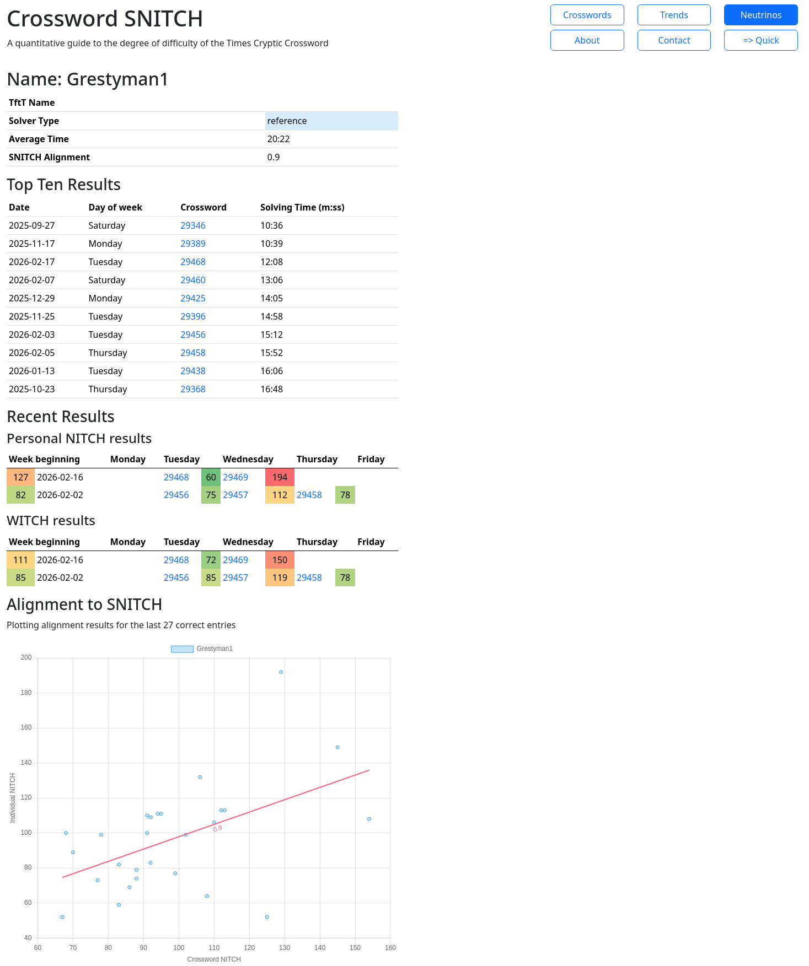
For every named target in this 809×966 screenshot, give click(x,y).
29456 (193, 334)
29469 (235, 477)
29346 (193, 225)
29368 (193, 389)
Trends (674, 15)
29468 (193, 262)
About (587, 40)
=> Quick (761, 40)
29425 (193, 298)
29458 (193, 353)
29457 (235, 495)
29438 (193, 371)
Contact (674, 40)
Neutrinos (761, 15)
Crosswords (587, 15)
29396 (193, 316)
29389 (193, 244)
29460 (193, 280)
